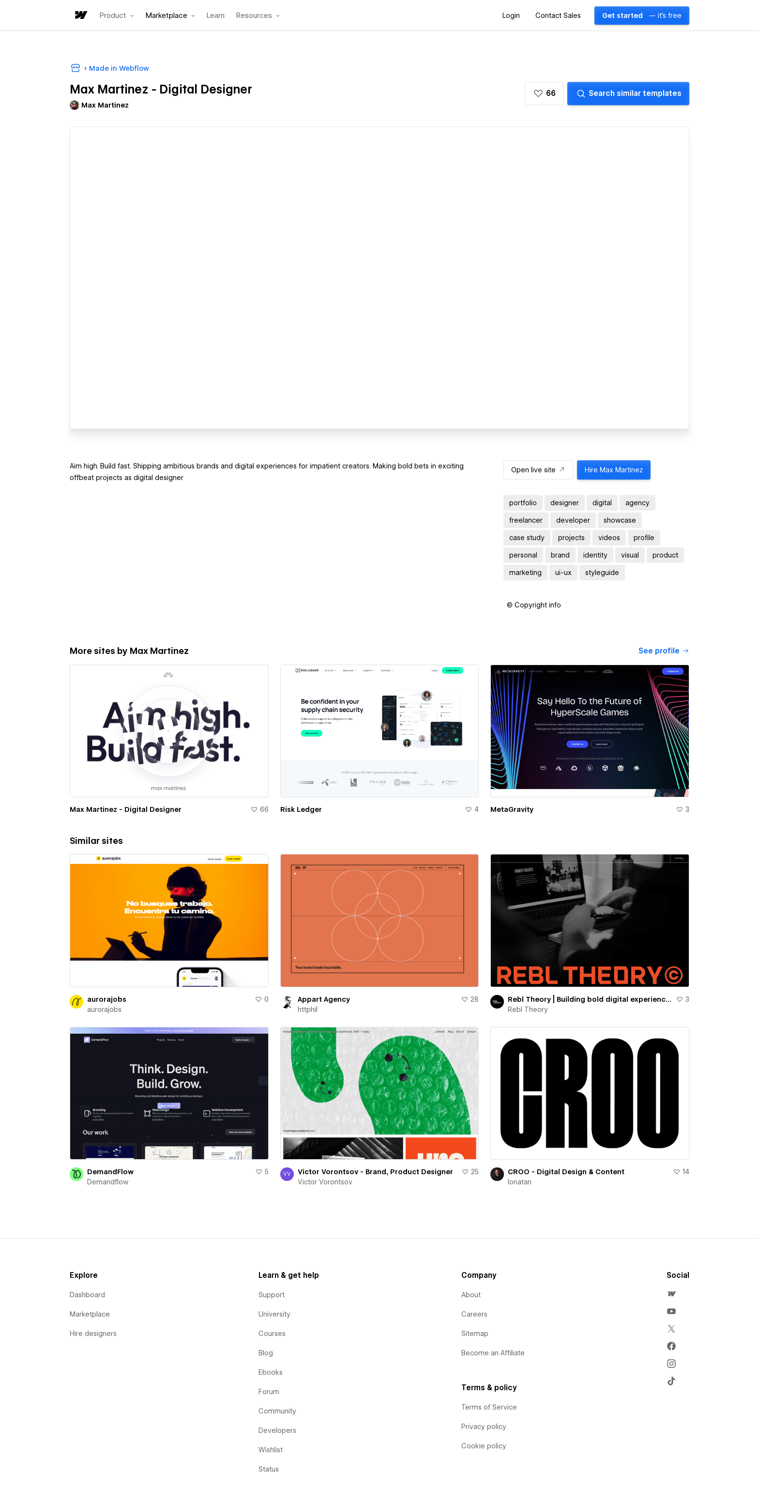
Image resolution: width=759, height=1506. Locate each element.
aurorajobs (106, 999)
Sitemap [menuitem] (474, 1333)
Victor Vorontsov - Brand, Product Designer (375, 1172)
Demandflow (107, 1182)
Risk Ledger (301, 809)
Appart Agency (324, 999)
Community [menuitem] (277, 1411)
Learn (216, 16)
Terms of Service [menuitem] (489, 1407)
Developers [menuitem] (277, 1430)
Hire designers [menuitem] (93, 1333)
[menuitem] (671, 1294)
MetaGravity (511, 809)
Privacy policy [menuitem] (483, 1426)
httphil (308, 1009)
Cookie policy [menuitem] (483, 1446)
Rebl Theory (528, 1009)
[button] (117, 15)
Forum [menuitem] (268, 1392)
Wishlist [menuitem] (270, 1450)
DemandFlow (110, 1172)
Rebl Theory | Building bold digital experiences (590, 999)
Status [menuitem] (268, 1469)
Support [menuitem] (271, 1295)
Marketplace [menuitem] (90, 1314)
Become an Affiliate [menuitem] (493, 1353)
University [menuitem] (274, 1314)
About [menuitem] (471, 1295)
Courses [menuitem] (272, 1333)
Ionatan (519, 1182)
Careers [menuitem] (474, 1314)
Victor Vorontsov (325, 1182)
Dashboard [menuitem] (87, 1295)
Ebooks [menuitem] (270, 1372)
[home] (80, 15)
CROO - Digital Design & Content (566, 1172)
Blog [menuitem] (265, 1353)
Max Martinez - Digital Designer (126, 809)
